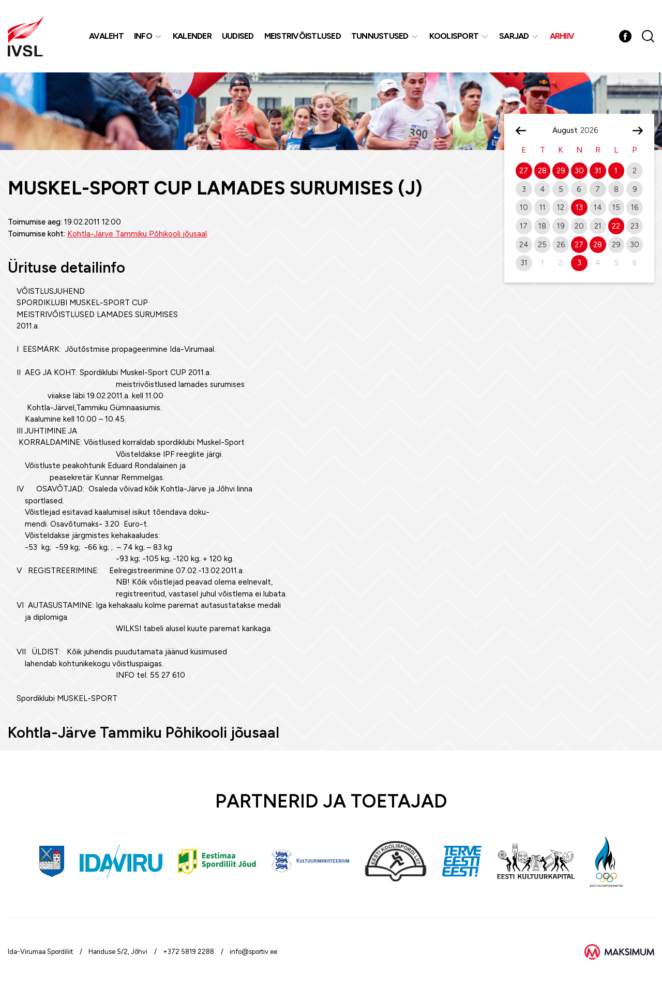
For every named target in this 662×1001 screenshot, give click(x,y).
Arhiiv (562, 36)
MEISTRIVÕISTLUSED (302, 36)
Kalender (192, 36)
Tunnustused (380, 36)
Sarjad (514, 36)
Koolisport (454, 36)
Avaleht (106, 36)
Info (143, 36)
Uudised (238, 36)
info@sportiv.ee (253, 951)
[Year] (593, 130)
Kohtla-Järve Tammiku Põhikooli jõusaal (137, 233)
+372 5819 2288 (188, 951)
